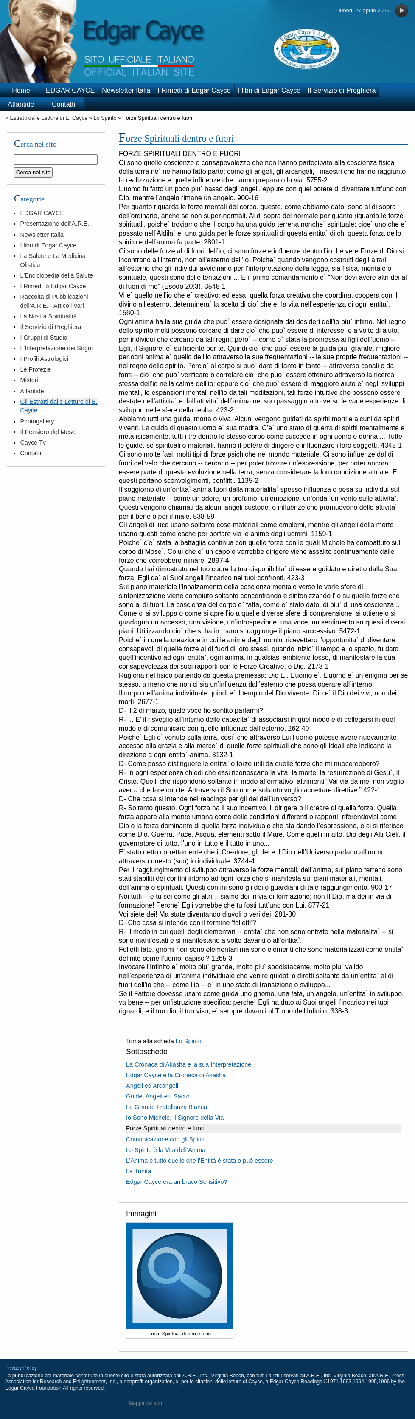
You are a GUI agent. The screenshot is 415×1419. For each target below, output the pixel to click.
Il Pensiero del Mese (47, 432)
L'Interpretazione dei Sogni (56, 348)
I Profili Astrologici (44, 358)
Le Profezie (35, 369)
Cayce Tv (33, 442)
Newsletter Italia (126, 90)
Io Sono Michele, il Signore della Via (175, 1117)
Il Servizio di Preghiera (342, 90)
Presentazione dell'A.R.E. (54, 223)
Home (21, 90)
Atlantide (21, 104)
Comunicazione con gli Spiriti (165, 1139)
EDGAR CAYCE (70, 90)
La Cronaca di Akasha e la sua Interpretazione (188, 1064)
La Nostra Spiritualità (48, 316)
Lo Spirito (105, 118)
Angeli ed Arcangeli (152, 1085)
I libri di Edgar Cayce (269, 90)
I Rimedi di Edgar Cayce (194, 90)
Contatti (63, 104)
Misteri (29, 380)
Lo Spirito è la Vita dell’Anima (165, 1150)
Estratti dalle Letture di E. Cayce (48, 118)
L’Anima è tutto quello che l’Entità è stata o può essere (199, 1160)
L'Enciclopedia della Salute (56, 275)
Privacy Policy (21, 1368)
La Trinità (138, 1171)
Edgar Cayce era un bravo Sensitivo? (176, 1181)
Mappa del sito (145, 1403)
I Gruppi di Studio (43, 337)
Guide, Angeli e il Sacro (158, 1096)
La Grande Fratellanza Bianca (166, 1107)
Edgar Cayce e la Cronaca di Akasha (176, 1075)
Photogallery (37, 421)
